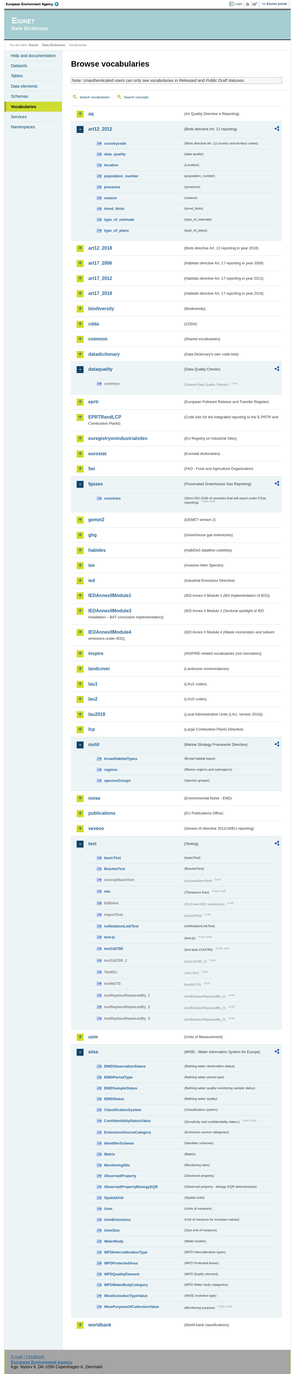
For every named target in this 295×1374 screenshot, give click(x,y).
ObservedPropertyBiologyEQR (131, 1187)
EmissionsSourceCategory (127, 1132)
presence (112, 187)
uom (93, 1036)
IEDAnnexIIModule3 (109, 610)
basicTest (112, 858)
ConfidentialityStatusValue (127, 1121)
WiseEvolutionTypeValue (125, 1296)
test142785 (113, 948)
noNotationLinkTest (121, 926)
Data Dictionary (53, 45)
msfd (93, 744)
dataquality (100, 369)
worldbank (99, 1324)
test (92, 843)
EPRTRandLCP (104, 417)
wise (93, 1051)
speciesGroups (117, 780)
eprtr (93, 401)
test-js (109, 937)
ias (91, 565)
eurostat (97, 453)
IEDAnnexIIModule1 (109, 595)
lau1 (92, 684)
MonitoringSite (117, 1165)
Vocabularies (23, 106)
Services (19, 116)
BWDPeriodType (118, 1077)
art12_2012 (100, 129)
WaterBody (113, 1241)
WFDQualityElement (121, 1274)
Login (238, 3)
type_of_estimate (119, 219)
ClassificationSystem (122, 1110)
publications (101, 813)
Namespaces (23, 127)
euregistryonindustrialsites (117, 438)
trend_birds (114, 208)
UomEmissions (117, 1219)
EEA (34, 4)
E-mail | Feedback (27, 1356)
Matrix (109, 1154)
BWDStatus (114, 1099)
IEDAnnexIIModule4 (109, 632)
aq (91, 113)
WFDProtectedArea (121, 1263)
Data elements (24, 86)
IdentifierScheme (119, 1143)
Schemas (19, 96)
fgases (95, 483)
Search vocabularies (94, 97)
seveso (96, 828)
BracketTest (114, 869)
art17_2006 (100, 263)
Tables (17, 76)
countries (112, 498)
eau (107, 891)
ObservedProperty (120, 1176)
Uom (108, 1209)
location (111, 165)
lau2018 (96, 714)
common (97, 338)
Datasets (19, 65)
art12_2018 (100, 248)
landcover (99, 668)
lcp (91, 729)
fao (91, 468)
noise (94, 798)
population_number (121, 176)
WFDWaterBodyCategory (126, 1285)
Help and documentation (33, 55)
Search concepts (136, 97)
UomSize (112, 1230)
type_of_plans (116, 230)
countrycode (115, 143)
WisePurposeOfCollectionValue (131, 1307)
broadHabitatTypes (120, 758)
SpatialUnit (113, 1198)
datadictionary (104, 354)
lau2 (92, 699)
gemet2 (96, 519)
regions (110, 769)
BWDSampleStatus (120, 1088)
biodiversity (101, 308)
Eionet (33, 45)
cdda (93, 323)
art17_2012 (100, 278)
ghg (92, 534)
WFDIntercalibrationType (126, 1252)
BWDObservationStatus (124, 1066)
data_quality (115, 154)
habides (96, 550)
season (110, 198)
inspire (95, 653)
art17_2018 (100, 293)
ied (91, 580)
